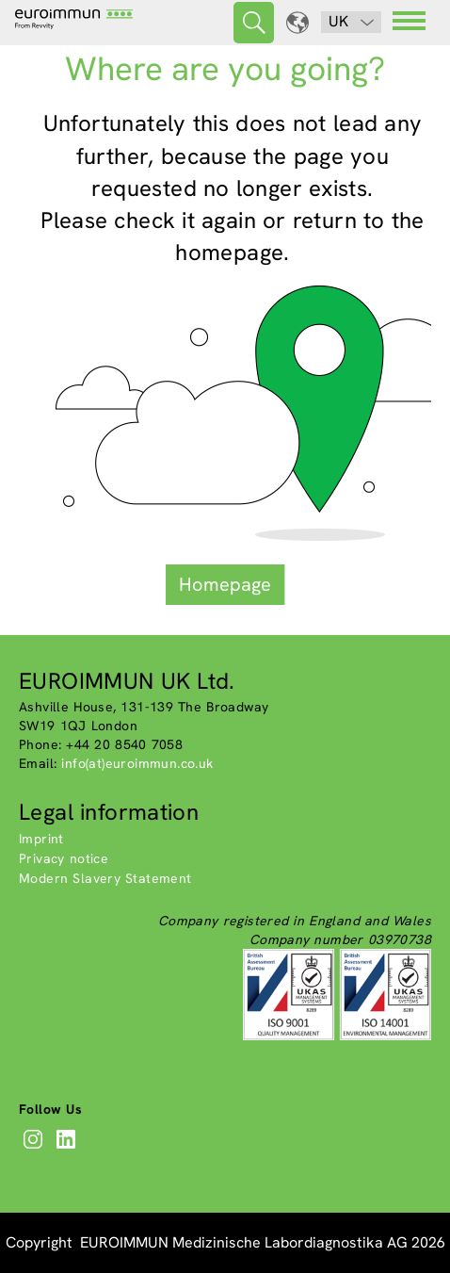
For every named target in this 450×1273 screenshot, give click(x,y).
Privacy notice (63, 858)
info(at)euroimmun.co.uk (137, 763)
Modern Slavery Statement (105, 878)
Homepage (225, 584)
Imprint (41, 838)
